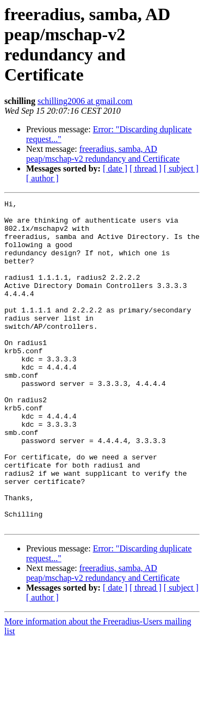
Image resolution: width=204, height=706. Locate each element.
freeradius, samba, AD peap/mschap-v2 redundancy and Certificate (103, 153)
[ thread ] (145, 168)
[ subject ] (181, 168)
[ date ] (115, 168)
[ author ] (42, 178)
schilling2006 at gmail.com (85, 101)
